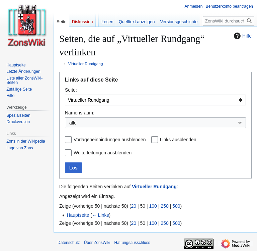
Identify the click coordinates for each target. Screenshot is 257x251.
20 (134, 206)
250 (164, 206)
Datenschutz (69, 242)
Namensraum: (79, 112)
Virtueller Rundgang (85, 63)
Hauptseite (78, 215)
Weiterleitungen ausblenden (103, 152)
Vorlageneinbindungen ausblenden (110, 139)
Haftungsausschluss (132, 242)
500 (176, 206)
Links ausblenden (178, 139)
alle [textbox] (73, 123)
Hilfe (242, 36)
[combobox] (155, 100)
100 (153, 206)
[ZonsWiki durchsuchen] (228, 21)
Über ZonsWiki (97, 242)
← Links (100, 215)
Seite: (71, 90)
